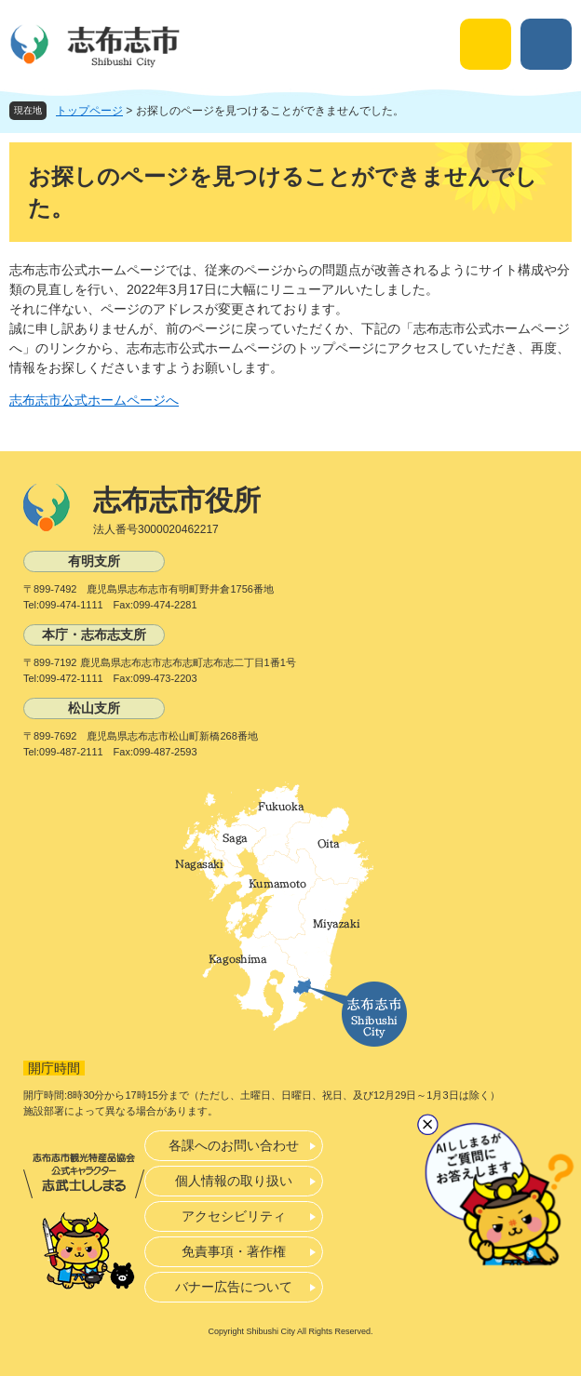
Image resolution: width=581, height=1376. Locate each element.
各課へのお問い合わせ (234, 1145)
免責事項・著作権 (234, 1251)
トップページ (89, 110)
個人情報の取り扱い (233, 1180)
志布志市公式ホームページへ (94, 400)
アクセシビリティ (234, 1216)
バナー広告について (233, 1286)
